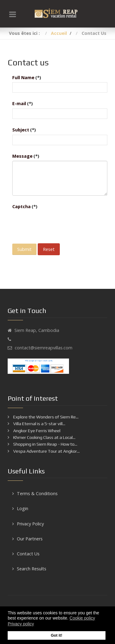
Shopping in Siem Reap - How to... (44, 444)
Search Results (31, 569)
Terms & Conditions (37, 493)
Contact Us (28, 554)
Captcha (24, 206)
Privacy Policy (30, 524)
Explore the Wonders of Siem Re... (45, 416)
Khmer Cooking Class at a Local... (43, 437)
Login (22, 508)
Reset (49, 249)
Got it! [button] (56, 635)
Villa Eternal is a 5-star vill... (38, 423)
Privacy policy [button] (21, 623)
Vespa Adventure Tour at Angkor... (46, 451)
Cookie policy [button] (82, 618)
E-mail (22, 103)
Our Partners (30, 539)
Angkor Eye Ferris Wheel (36, 430)
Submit (24, 249)
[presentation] (58, 223)
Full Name (26, 77)
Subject (24, 130)
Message (25, 156)
